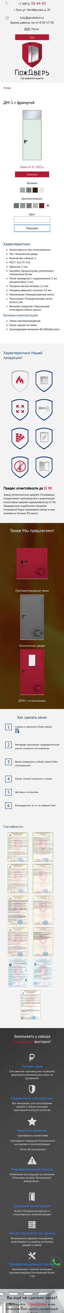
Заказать (32, 174)
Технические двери (32, 646)
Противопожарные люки (32, 591)
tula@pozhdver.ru (32, 18)
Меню (31, 29)
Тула (32, 37)
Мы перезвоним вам (56, 1262)
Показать (32, 228)
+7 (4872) (32, 4)
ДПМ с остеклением (32, 701)
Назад (7, 87)
